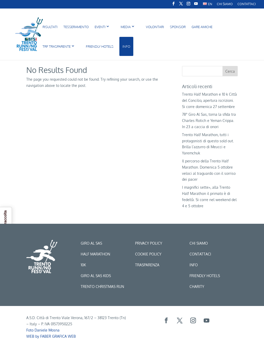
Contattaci (246, 4)
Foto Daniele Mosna (43, 330)
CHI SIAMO (225, 4)
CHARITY (196, 286)
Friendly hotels (204, 276)
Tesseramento (76, 27)
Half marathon (95, 254)
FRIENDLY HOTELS (99, 46)
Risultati (50, 27)
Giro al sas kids (96, 276)
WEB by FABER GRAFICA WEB (51, 336)
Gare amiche (202, 27)
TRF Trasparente (57, 46)
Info (193, 265)
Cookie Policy (148, 254)
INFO (126, 46)
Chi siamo (198, 243)
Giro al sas (91, 243)
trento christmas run (102, 286)
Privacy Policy (148, 243)
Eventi (100, 27)
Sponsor (178, 27)
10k (83, 265)
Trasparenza (147, 265)
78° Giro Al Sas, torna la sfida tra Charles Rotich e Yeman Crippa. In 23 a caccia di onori (209, 120)
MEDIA (126, 27)
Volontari (155, 27)
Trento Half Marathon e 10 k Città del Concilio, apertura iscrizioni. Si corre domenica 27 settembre (209, 100)
